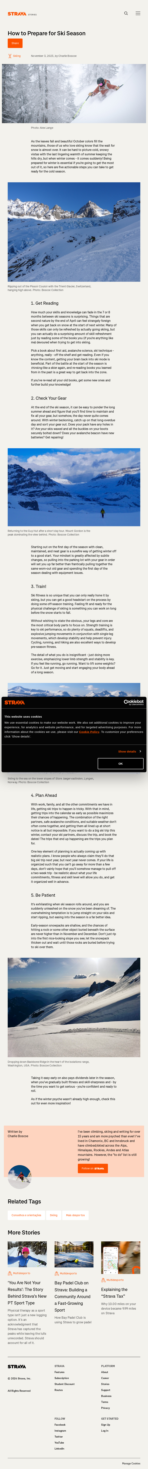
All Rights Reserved (19, 1390)
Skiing (53, 1215)
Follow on (93, 1168)
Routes (59, 1390)
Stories (105, 1384)
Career (105, 1378)
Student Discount (65, 1384)
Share (15, 43)
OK (121, 763)
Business (106, 1396)
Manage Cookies (131, 1463)
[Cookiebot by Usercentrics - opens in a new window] (127, 702)
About (104, 1372)
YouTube (59, 1442)
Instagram (60, 1430)
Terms (104, 1402)
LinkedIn (59, 1448)
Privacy (105, 1408)
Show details (127, 751)
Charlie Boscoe (67, 56)
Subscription (62, 1378)
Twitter (59, 1436)
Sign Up (105, 1424)
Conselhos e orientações (26, 1215)
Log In (104, 1430)
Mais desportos (75, 1215)
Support (105, 1390)
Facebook (60, 1424)
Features (60, 1372)
